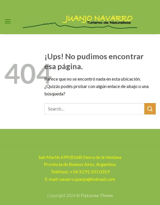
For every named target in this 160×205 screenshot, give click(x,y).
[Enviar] (150, 108)
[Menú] (7, 21)
